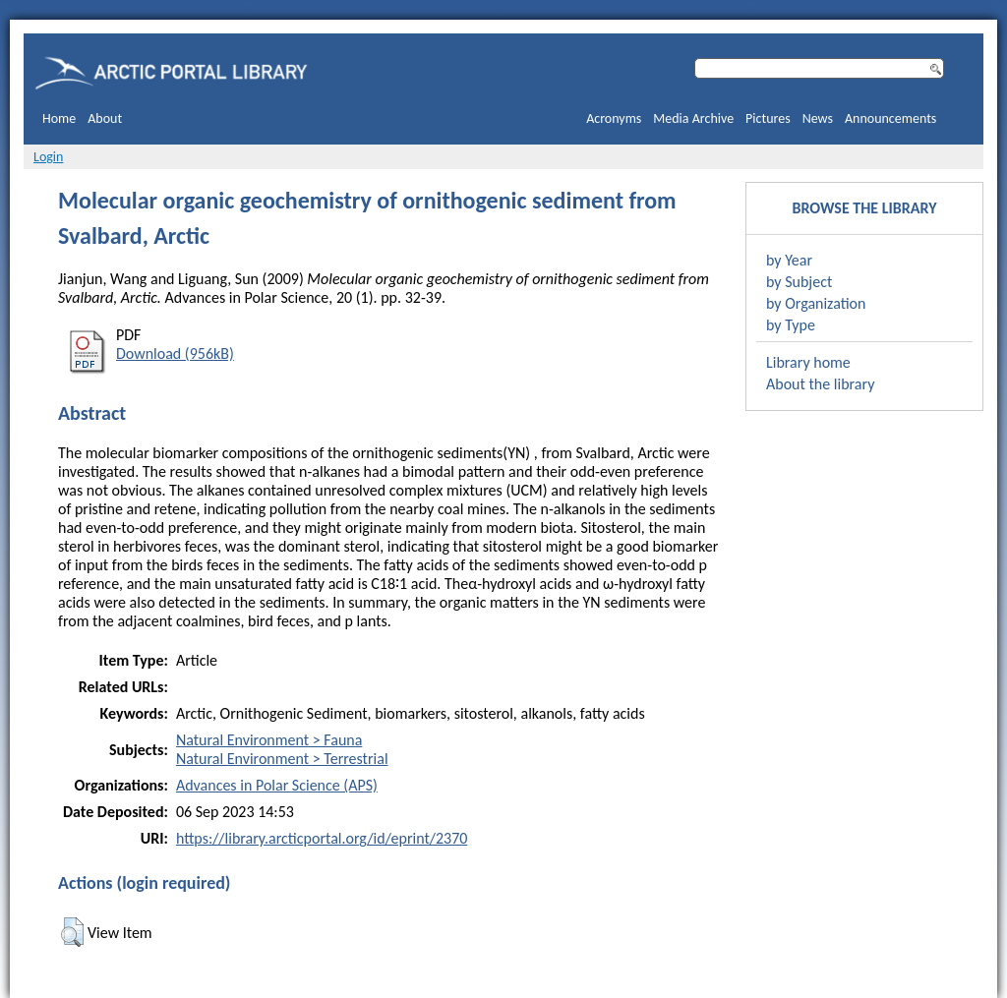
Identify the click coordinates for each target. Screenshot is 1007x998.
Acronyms (613, 118)
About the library (820, 384)
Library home (808, 362)
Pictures (768, 118)
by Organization (815, 303)
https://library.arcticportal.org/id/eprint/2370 (322, 838)
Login (48, 156)
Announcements (890, 118)
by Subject (799, 281)
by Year (789, 260)
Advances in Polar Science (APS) (277, 785)
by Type (790, 325)
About (105, 118)
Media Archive (693, 118)
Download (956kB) (175, 353)
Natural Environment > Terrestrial (282, 758)
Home (59, 118)
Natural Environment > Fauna (269, 740)
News (817, 118)
